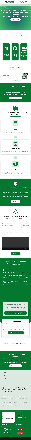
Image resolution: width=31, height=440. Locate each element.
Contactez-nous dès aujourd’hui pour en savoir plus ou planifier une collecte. (15, 313)
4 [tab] (16, 64)
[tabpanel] (6, 51)
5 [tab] (17, 64)
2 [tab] (13, 64)
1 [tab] (12, 64)
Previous (1, 52)
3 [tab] (15, 64)
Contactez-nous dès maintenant (16, 332)
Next (29, 52)
